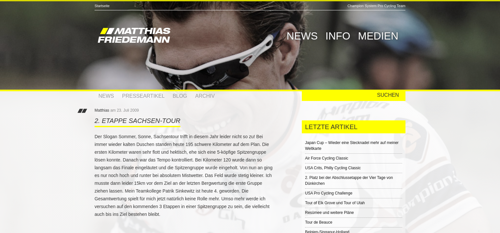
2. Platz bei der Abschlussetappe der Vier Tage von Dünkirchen (349, 180)
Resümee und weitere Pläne (329, 212)
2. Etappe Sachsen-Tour (137, 120)
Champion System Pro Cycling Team (376, 6)
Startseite (102, 6)
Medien (378, 36)
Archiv (205, 96)
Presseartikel (143, 96)
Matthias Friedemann (162, 36)
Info (337, 36)
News (302, 36)
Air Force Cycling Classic (326, 158)
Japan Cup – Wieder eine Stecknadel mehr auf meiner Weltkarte (352, 145)
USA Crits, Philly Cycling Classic (333, 168)
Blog (180, 96)
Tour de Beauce (318, 222)
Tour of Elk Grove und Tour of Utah (335, 203)
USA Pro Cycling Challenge (328, 193)
